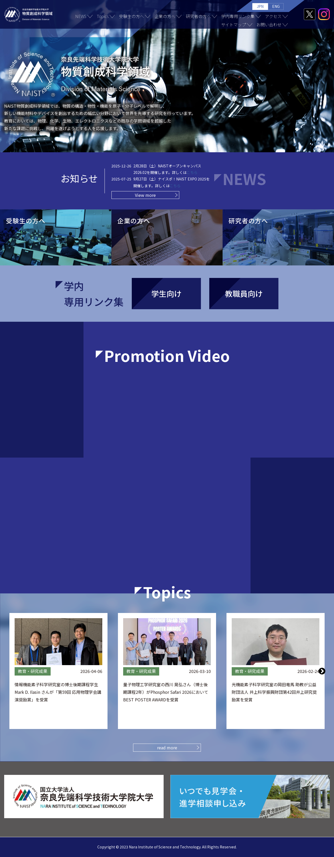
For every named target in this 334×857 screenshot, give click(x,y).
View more (145, 195)
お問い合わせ (269, 24)
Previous (12, 671)
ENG (276, 6)
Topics (103, 16)
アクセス (273, 16)
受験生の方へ (131, 16)
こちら (192, 172)
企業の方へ (164, 16)
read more (167, 747)
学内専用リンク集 (238, 16)
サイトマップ (233, 24)
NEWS (80, 16)
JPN (260, 6)
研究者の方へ (198, 16)
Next (322, 671)
